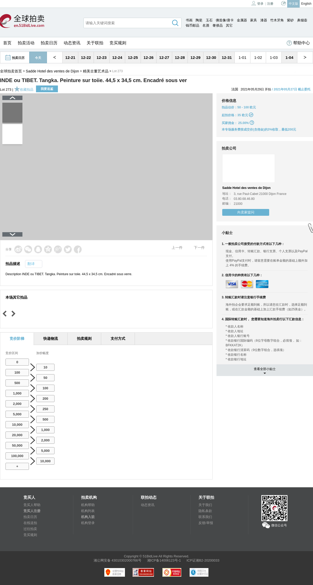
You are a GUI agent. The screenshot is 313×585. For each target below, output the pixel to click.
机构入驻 (88, 517)
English (306, 3)
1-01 (242, 57)
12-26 (148, 57)
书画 (189, 20)
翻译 (31, 264)
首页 (7, 43)
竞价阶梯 (17, 338)
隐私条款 (205, 511)
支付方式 (118, 338)
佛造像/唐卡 (225, 20)
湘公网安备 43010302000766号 (117, 560)
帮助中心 (298, 43)
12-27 (164, 57)
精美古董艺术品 (96, 71)
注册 (270, 3)
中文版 (293, 3)
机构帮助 (88, 505)
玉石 (209, 20)
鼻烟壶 (302, 20)
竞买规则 (118, 43)
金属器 (242, 20)
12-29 (195, 57)
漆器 (263, 20)
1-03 (274, 57)
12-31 (227, 57)
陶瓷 (199, 20)
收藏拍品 (23, 89)
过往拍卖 (30, 529)
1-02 (258, 57)
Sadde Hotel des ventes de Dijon (52, 71)
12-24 (117, 57)
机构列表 (88, 511)
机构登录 (88, 523)
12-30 (211, 57)
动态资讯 (72, 43)
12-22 (86, 57)
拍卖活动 (26, 43)
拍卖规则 (84, 338)
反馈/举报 (205, 523)
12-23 (101, 57)
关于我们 (205, 505)
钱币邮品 (192, 25)
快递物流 (50, 338)
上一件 (177, 247)
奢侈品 (218, 25)
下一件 (199, 247)
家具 (253, 20)
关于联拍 (95, 43)
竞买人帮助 (31, 505)
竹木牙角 (277, 20)
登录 (257, 3)
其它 (229, 25)
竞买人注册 (31, 511)
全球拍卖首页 (11, 71)
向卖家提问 (245, 212)
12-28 (180, 57)
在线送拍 (30, 523)
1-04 (289, 57)
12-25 (133, 57)
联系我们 (205, 517)
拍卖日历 (49, 43)
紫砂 (290, 20)
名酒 (205, 25)
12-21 (70, 57)
